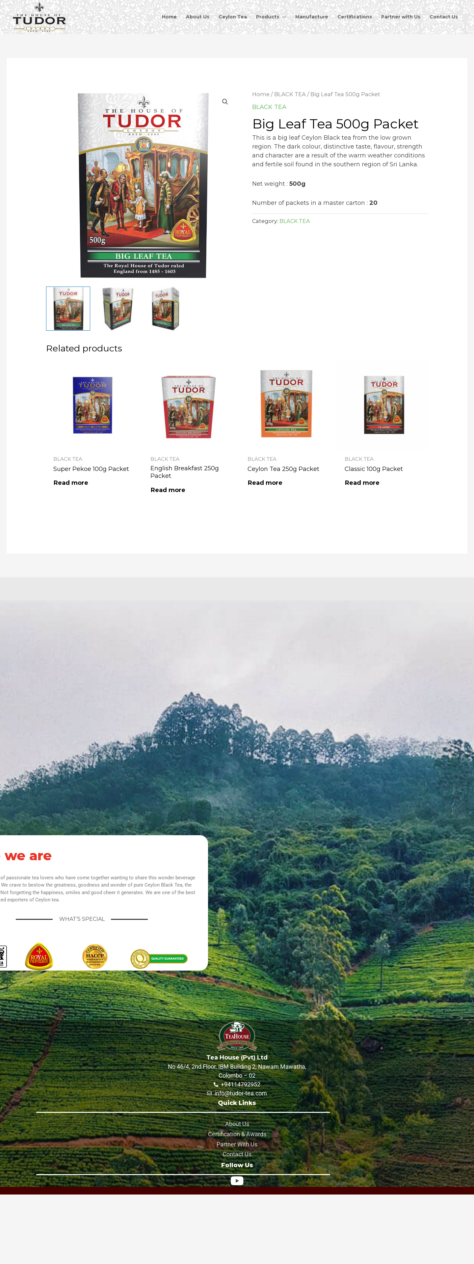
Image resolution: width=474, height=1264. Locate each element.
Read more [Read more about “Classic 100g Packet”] (362, 482)
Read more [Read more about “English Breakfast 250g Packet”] (168, 490)
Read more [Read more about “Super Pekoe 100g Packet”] (71, 482)
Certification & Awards (237, 1134)
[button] (225, 102)
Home (261, 94)
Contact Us (237, 1154)
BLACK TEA (290, 94)
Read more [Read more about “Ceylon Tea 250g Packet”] (265, 482)
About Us (237, 1123)
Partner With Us (237, 1144)
